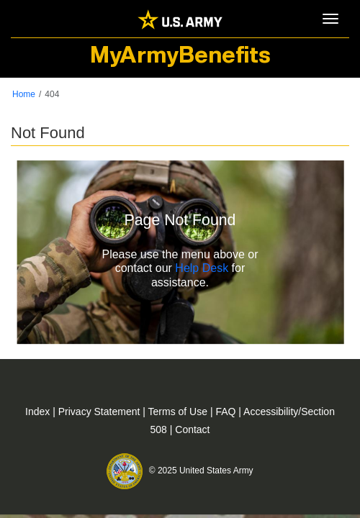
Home (23, 94)
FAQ (226, 411)
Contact (192, 429)
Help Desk (201, 269)
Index (39, 411)
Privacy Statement (100, 411)
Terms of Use (179, 411)
